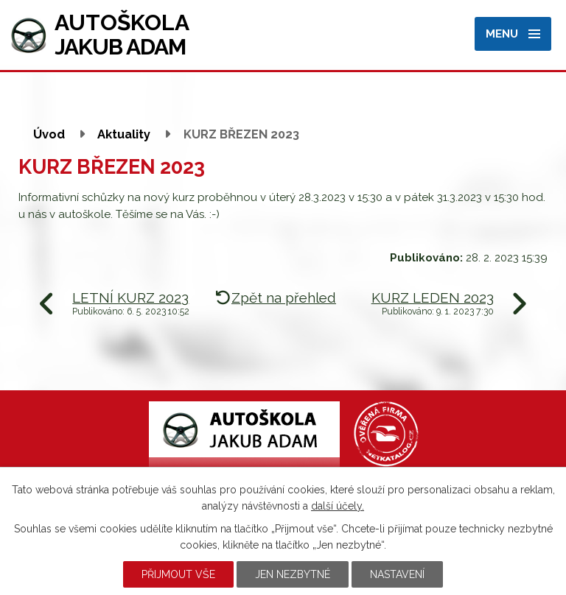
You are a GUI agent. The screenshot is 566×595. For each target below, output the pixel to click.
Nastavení (397, 574)
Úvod (49, 134)
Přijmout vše (178, 574)
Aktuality (123, 134)
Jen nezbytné (292, 574)
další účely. (337, 506)
